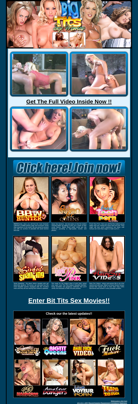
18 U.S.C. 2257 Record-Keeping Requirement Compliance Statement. (102, 403)
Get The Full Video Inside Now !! (69, 101)
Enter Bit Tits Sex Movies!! (69, 300)
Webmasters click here (119, 401)
